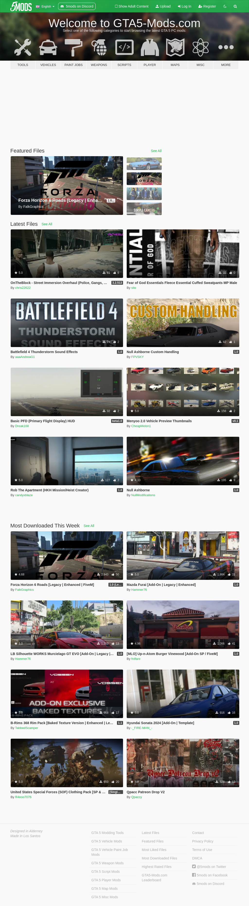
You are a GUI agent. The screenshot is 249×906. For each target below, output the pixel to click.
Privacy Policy (202, 841)
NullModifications (143, 495)
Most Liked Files (154, 850)
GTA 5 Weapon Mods (107, 863)
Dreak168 (22, 426)
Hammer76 (139, 589)
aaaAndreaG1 (25, 357)
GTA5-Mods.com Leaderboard (154, 877)
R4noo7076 (23, 797)
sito (133, 288)
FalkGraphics (24, 589)
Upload (163, 6)
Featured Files (152, 841)
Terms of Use (202, 850)
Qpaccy (136, 797)
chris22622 (23, 288)
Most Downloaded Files (159, 858)
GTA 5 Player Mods (106, 880)
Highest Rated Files (156, 867)
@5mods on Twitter (209, 867)
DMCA (197, 858)
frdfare (136, 659)
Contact (198, 833)
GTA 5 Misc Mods (104, 897)
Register (207, 6)
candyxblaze (24, 495)
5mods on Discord (208, 884)
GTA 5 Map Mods (104, 888)
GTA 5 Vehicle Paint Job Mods (109, 852)
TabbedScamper (26, 728)
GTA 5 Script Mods (105, 872)
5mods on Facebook (210, 875)
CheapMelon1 (141, 426)
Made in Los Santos (25, 836)
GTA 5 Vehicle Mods (106, 841)
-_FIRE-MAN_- (141, 728)
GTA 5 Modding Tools (107, 833)
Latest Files (150, 833)
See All (156, 151)
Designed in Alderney (26, 831)
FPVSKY (137, 357)
